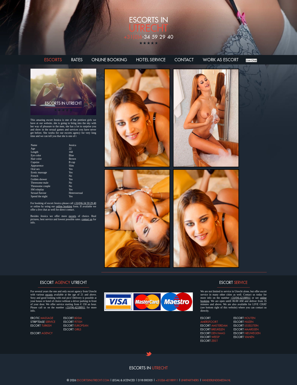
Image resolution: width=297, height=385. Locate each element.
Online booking (109, 59)
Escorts (53, 59)
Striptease (42, 322)
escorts (72, 216)
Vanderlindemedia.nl (216, 380)
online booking (64, 206)
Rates (77, 59)
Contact (184, 59)
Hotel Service (151, 59)
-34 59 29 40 (148, 37)
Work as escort (221, 59)
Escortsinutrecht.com (93, 380)
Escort (41, 325)
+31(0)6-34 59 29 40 (85, 203)
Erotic (41, 318)
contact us (87, 219)
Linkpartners (190, 380)
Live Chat (251, 60)
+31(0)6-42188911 (75, 307)
